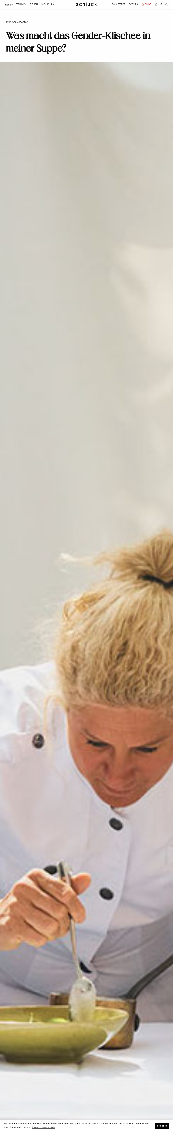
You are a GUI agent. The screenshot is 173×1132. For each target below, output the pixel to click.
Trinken (21, 4)
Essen (9, 4)
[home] (86, 4)
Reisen (34, 4)
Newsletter (117, 4)
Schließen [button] (162, 1126)
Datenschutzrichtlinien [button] (43, 1127)
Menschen (47, 4)
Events (133, 4)
